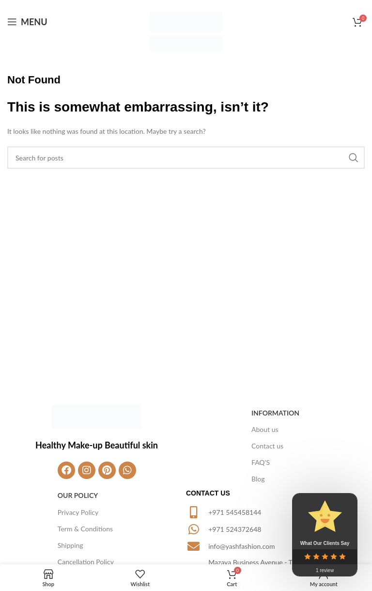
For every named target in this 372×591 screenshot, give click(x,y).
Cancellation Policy (86, 562)
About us (265, 429)
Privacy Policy (78, 512)
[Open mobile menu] (27, 22)
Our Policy (78, 495)
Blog (257, 479)
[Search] (186, 157)
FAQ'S (260, 462)
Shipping (70, 545)
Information (275, 413)
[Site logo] (186, 21)
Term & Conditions (85, 529)
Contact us (267, 446)
